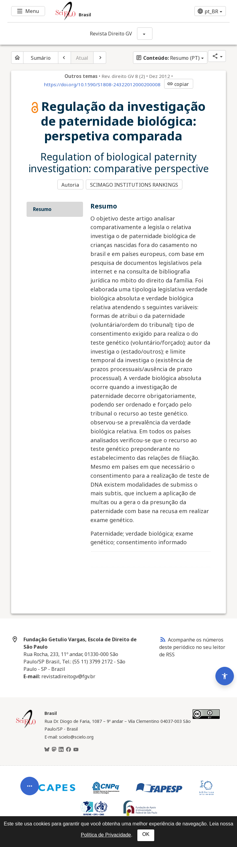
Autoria (70, 184)
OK (145, 834)
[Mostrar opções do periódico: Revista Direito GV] (144, 33)
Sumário (41, 58)
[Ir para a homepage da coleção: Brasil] (100, 11)
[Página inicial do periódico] (17, 57)
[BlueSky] (46, 748)
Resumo (42, 208)
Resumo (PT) (168, 58)
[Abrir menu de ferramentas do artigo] (29, 780)
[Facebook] (68, 748)
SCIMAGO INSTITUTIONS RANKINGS (135, 184)
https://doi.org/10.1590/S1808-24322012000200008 (102, 84)
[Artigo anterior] (64, 57)
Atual (82, 58)
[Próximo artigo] (99, 57)
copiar (178, 84)
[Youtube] (75, 748)
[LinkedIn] (61, 748)
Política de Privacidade (106, 834)
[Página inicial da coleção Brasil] (26, 726)
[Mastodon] (54, 748)
